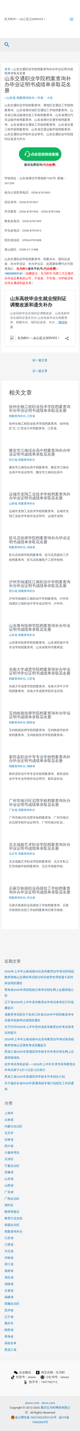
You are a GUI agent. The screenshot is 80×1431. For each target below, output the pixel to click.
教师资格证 (11, 1211)
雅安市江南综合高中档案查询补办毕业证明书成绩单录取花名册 (39, 452)
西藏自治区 (11, 1303)
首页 (7, 69)
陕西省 (31, 722)
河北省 (31, 897)
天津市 (8, 1159)
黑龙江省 (10, 1349)
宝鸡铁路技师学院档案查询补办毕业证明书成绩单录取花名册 (39, 715)
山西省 (13, 503)
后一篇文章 (39, 371)
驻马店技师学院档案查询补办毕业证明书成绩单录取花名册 (39, 540)
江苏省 (31, 416)
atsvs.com (48, 1403)
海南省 (8, 1270)
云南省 (8, 1119)
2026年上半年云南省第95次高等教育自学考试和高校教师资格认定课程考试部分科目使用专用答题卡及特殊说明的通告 (39, 977)
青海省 (8, 1336)
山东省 (10, 97)
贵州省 (8, 1310)
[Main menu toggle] (71, 19)
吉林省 (8, 1139)
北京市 (13, 853)
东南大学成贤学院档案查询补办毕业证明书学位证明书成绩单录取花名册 (39, 671)
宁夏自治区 (11, 1165)
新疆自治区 (11, 1225)
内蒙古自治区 (13, 1126)
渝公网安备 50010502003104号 (34, 1417)
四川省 (13, 459)
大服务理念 (11, 1152)
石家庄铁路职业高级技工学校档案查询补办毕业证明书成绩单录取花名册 (39, 890)
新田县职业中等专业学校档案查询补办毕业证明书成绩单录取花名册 (39, 759)
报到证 (8, 1205)
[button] (7, 44)
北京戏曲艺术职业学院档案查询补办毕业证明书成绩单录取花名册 (39, 846)
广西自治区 (11, 1198)
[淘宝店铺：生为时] (50, 1372)
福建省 (8, 1297)
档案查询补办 (26, 97)
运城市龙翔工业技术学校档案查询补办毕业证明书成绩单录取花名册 (39, 496)
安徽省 (8, 1172)
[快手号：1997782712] (41, 1382)
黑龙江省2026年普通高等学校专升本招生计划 (34, 1076)
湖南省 (31, 766)
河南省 (31, 547)
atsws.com (32, 1403)
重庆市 (8, 1323)
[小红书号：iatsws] (54, 1377)
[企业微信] (22, 1372)
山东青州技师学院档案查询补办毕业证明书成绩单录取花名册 (39, 627)
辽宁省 (8, 1317)
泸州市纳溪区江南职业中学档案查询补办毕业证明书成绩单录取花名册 (39, 584)
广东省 (13, 810)
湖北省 (8, 1277)
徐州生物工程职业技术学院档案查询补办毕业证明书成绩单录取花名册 (39, 408)
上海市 (8, 1113)
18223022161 (13, 273)
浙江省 (8, 1264)
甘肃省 (8, 1290)
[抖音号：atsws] (23, 1377)
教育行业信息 (13, 1218)
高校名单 (10, 1343)
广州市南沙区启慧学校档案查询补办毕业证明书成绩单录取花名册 (39, 802)
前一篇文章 (39, 360)
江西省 (8, 1244)
